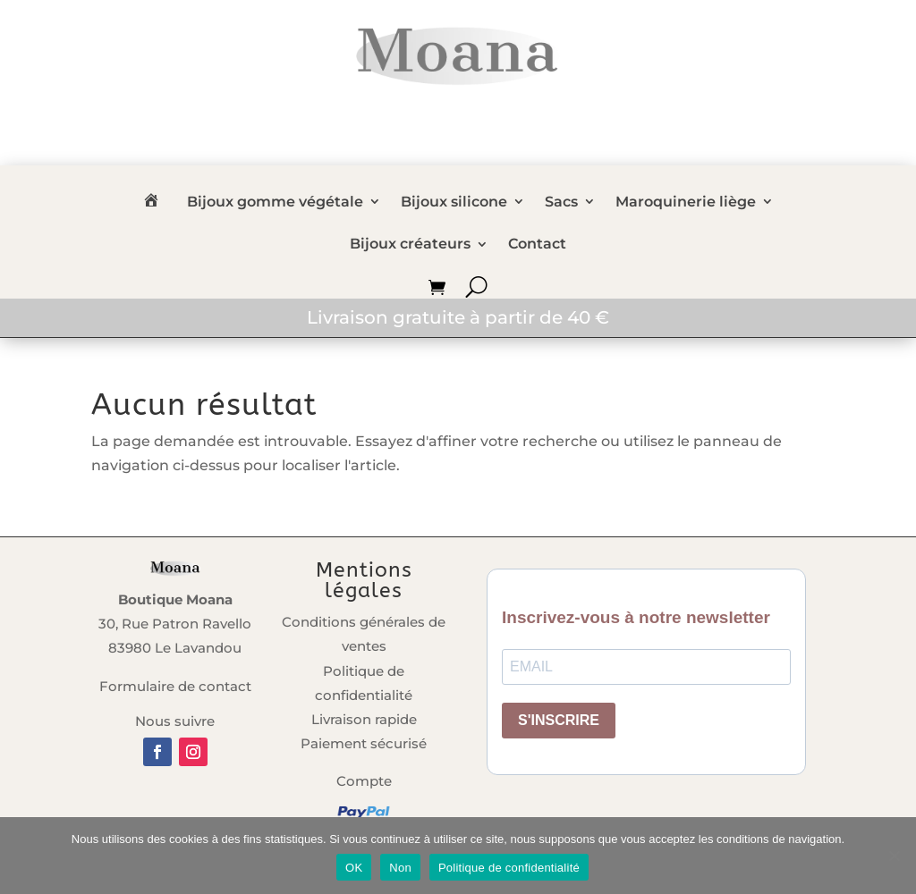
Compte (364, 780)
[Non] (894, 855)
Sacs (561, 203)
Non (400, 867)
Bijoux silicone (454, 203)
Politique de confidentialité (509, 867)
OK (353, 867)
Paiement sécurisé (364, 743)
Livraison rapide (364, 719)
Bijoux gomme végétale (275, 203)
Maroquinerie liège (685, 203)
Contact (537, 245)
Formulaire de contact (175, 686)
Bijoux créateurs (410, 245)
